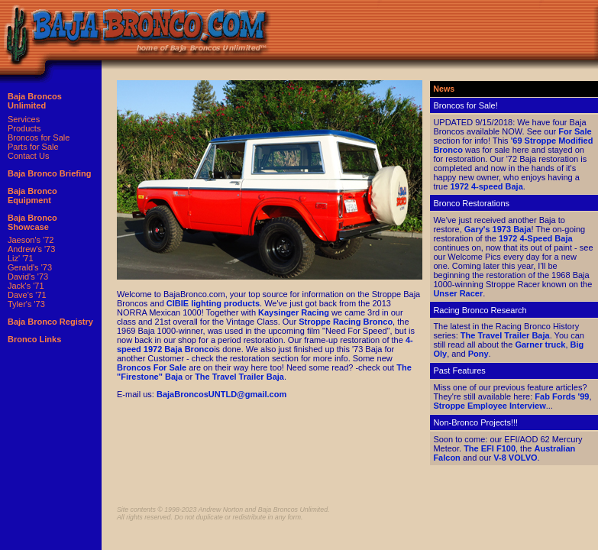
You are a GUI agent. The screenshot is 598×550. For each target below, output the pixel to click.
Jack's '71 (26, 285)
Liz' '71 (21, 258)
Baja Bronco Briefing (49, 173)
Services (24, 119)
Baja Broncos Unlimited (35, 101)
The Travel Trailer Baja (239, 376)
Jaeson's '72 (30, 239)
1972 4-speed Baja (486, 186)
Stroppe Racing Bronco (346, 321)
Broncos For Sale (151, 367)
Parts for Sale (33, 146)
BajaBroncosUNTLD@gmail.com (221, 394)
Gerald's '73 (30, 267)
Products (24, 128)
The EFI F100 (490, 448)
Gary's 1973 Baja (498, 229)
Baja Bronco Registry (50, 321)
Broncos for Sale (38, 137)
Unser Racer (458, 293)
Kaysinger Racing (293, 312)
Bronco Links (34, 339)
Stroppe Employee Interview (489, 405)
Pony (478, 353)
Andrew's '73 (31, 249)
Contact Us (28, 155)
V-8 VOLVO (515, 457)
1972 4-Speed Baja (536, 238)
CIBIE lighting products (213, 303)
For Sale (574, 131)
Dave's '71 (27, 294)
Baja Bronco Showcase (32, 222)
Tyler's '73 (26, 304)
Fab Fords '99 (562, 396)
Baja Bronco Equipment (32, 195)
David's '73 (28, 276)
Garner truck (540, 344)
